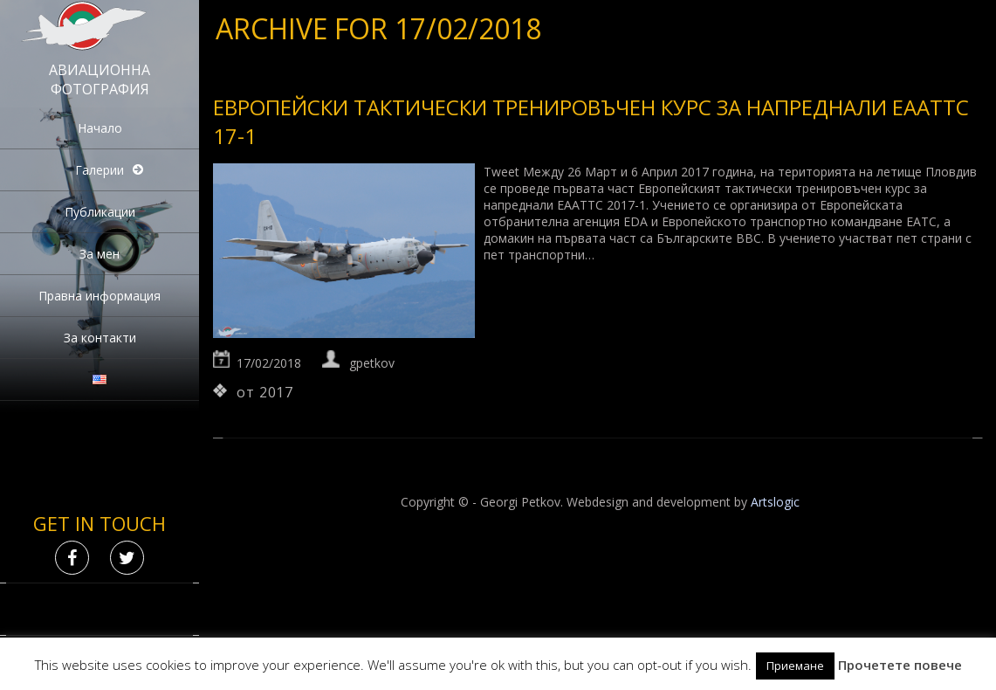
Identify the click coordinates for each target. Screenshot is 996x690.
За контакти (100, 337)
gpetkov (372, 363)
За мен (99, 253)
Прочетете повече (900, 664)
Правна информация (99, 295)
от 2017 (265, 392)
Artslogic (775, 501)
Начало (100, 128)
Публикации (100, 212)
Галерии (99, 170)
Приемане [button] (795, 665)
